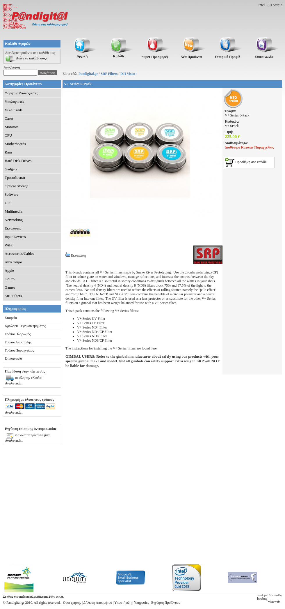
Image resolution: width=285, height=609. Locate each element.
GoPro (10, 279)
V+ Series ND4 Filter (92, 327)
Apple (9, 270)
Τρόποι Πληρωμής (18, 334)
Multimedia (13, 211)
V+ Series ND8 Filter (92, 336)
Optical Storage (16, 186)
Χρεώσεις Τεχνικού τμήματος (25, 326)
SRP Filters (109, 74)
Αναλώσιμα (13, 262)
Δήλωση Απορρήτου (97, 603)
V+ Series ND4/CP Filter (94, 332)
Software (11, 194)
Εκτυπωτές (13, 228)
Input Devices (15, 236)
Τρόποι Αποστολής (18, 342)
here (154, 348)
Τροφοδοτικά (15, 177)
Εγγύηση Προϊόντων (165, 603)
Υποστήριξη (122, 603)
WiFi (8, 245)
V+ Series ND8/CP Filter (94, 340)
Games (10, 287)
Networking (14, 220)
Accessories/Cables (19, 253)
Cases (9, 118)
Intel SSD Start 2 (270, 5)
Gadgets (11, 169)
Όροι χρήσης (72, 603)
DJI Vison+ (128, 74)
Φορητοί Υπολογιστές (21, 93)
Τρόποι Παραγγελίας (19, 350)
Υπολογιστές (14, 101)
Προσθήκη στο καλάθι (246, 162)
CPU (8, 135)
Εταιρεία (11, 318)
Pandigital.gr (88, 74)
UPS (8, 203)
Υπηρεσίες (141, 603)
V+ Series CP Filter (90, 323)
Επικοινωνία (13, 358)
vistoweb (274, 601)
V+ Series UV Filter (91, 319)
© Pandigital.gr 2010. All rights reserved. (31, 603)
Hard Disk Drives (18, 160)
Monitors (12, 127)
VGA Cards (13, 110)
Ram (8, 152)
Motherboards (15, 144)
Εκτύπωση (75, 255)
